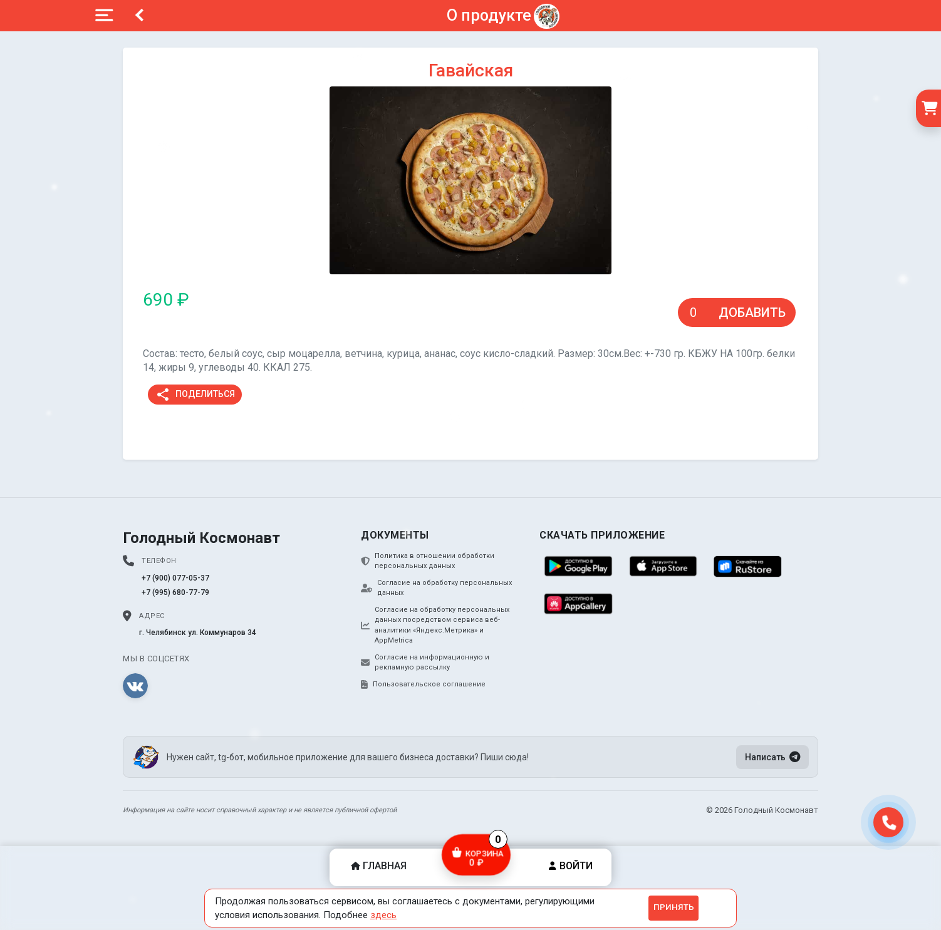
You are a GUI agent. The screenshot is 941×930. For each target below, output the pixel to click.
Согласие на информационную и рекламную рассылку (425, 662)
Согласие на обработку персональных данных (436, 588)
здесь (383, 915)
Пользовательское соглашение (423, 684)
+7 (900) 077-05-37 (175, 578)
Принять (673, 907)
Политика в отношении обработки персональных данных (427, 561)
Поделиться (195, 394)
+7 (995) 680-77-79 (175, 592)
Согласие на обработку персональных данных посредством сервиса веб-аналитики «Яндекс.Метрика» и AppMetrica (435, 625)
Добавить (752, 312)
